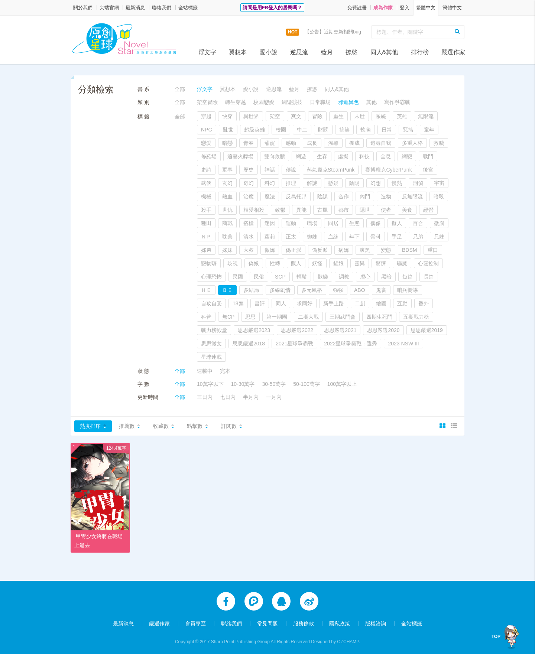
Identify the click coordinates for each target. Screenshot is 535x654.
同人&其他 (384, 52)
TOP (496, 636)
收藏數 (161, 426)
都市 (343, 210)
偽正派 (293, 250)
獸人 (296, 263)
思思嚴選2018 (249, 343)
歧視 (232, 263)
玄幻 (227, 183)
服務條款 (303, 621)
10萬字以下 (210, 384)
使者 (386, 210)
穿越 (206, 116)
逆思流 (299, 52)
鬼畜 (381, 290)
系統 (381, 116)
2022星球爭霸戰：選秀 (350, 343)
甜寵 (270, 143)
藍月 (327, 52)
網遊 (301, 156)
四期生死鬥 (379, 317)
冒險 (317, 116)
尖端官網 (109, 7)
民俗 (259, 277)
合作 (343, 196)
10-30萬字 (243, 384)
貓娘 (338, 263)
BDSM (409, 250)
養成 (354, 143)
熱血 (227, 196)
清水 (248, 237)
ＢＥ (227, 290)
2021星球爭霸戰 (294, 343)
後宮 (428, 170)
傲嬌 (270, 250)
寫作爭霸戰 (397, 102)
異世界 (251, 116)
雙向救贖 (274, 156)
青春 (248, 143)
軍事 (227, 170)
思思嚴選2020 (383, 330)
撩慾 (351, 52)
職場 (312, 223)
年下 (354, 237)
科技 (364, 156)
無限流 (426, 116)
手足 (397, 237)
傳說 (291, 170)
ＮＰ (206, 237)
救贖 (439, 143)
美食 (407, 210)
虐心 (365, 277)
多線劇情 (280, 290)
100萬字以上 (342, 384)
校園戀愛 (263, 102)
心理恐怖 (211, 277)
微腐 (439, 223)
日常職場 (320, 102)
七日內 (228, 397)
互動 (402, 303)
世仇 (227, 210)
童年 (429, 130)
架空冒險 (207, 102)
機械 (206, 196)
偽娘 (254, 263)
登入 (404, 7)
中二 (302, 130)
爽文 (296, 116)
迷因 (270, 223)
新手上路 (333, 303)
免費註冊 (357, 7)
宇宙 (439, 183)
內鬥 (365, 196)
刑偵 (418, 183)
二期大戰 (308, 317)
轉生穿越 (235, 102)
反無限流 (412, 196)
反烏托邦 (296, 196)
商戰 (227, 223)
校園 (281, 130)
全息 (385, 156)
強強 (338, 290)
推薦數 (126, 426)
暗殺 (439, 196)
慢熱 (397, 183)
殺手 (206, 210)
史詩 (206, 170)
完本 (225, 371)
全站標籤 (188, 7)
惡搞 (408, 130)
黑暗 (386, 277)
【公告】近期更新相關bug (333, 32)
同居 (333, 223)
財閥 (323, 130)
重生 (338, 116)
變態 (386, 250)
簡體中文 (452, 7)
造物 (386, 196)
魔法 (270, 196)
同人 (281, 303)
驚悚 (381, 263)
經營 (428, 210)
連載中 (205, 371)
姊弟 (206, 250)
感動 (291, 143)
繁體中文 (425, 7)
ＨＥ (206, 290)
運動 (291, 223)
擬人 (397, 223)
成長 (312, 143)
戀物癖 (209, 263)
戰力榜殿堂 (214, 330)
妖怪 (317, 263)
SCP (280, 277)
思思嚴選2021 (340, 330)
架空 (275, 116)
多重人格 (412, 143)
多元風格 (311, 290)
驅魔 (402, 263)
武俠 (206, 183)
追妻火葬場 (240, 156)
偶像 (375, 223)
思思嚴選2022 (297, 330)
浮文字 (207, 52)
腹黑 (365, 250)
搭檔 (248, 223)
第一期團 (276, 317)
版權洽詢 (375, 621)
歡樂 (323, 277)
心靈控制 (428, 263)
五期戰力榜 (416, 317)
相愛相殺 (253, 210)
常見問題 (267, 621)
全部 (180, 89)
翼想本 (238, 52)
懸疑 (333, 183)
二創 (360, 303)
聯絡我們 (161, 7)
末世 (359, 116)
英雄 (402, 116)
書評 (259, 303)
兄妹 (439, 237)
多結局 (251, 290)
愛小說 (269, 52)
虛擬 (343, 156)
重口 (433, 250)
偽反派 (320, 250)
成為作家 (383, 7)
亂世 (228, 130)
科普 (206, 317)
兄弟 (418, 237)
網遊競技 (292, 102)
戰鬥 (428, 156)
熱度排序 (90, 426)
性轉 (275, 263)
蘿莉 (270, 237)
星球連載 (211, 357)
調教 (344, 277)
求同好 (304, 303)
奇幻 (248, 183)
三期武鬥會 (343, 317)
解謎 (312, 183)
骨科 (375, 237)
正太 (291, 237)
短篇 (407, 277)
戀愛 (206, 143)
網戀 (407, 156)
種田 (206, 223)
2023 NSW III (403, 343)
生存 (322, 156)
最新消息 (135, 7)
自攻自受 (211, 303)
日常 (387, 130)
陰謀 (322, 196)
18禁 (238, 303)
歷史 (248, 170)
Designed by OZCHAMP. (335, 639)
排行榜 (420, 52)
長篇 (429, 277)
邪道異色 (348, 102)
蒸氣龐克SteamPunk (330, 170)
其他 (371, 102)
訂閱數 (229, 426)
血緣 (333, 237)
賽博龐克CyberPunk (388, 170)
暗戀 (227, 143)
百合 (418, 223)
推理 (291, 183)
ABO (359, 290)
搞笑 (344, 130)
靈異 (359, 263)
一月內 (274, 397)
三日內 (205, 397)
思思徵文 (211, 343)
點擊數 (194, 426)
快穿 (227, 116)
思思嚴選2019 (427, 330)
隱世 (365, 210)
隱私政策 (339, 621)
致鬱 (280, 210)
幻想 (375, 183)
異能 (301, 210)
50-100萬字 (306, 384)
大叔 (248, 250)
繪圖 (381, 303)
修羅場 (209, 156)
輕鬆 (301, 277)
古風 (322, 210)
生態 (354, 223)
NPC (206, 130)
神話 (270, 170)
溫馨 (333, 143)
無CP (228, 317)
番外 (423, 303)
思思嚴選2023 (254, 330)
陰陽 (354, 183)
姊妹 (227, 250)
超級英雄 (254, 130)
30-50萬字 (274, 384)
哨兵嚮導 (407, 290)
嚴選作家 (453, 52)
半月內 (251, 397)
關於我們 (83, 7)
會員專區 (195, 621)
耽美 (227, 237)
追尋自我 (380, 143)
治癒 (248, 196)
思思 (250, 317)
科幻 (270, 183)
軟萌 (365, 130)
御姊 (312, 237)
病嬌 (343, 250)
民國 (238, 277)
